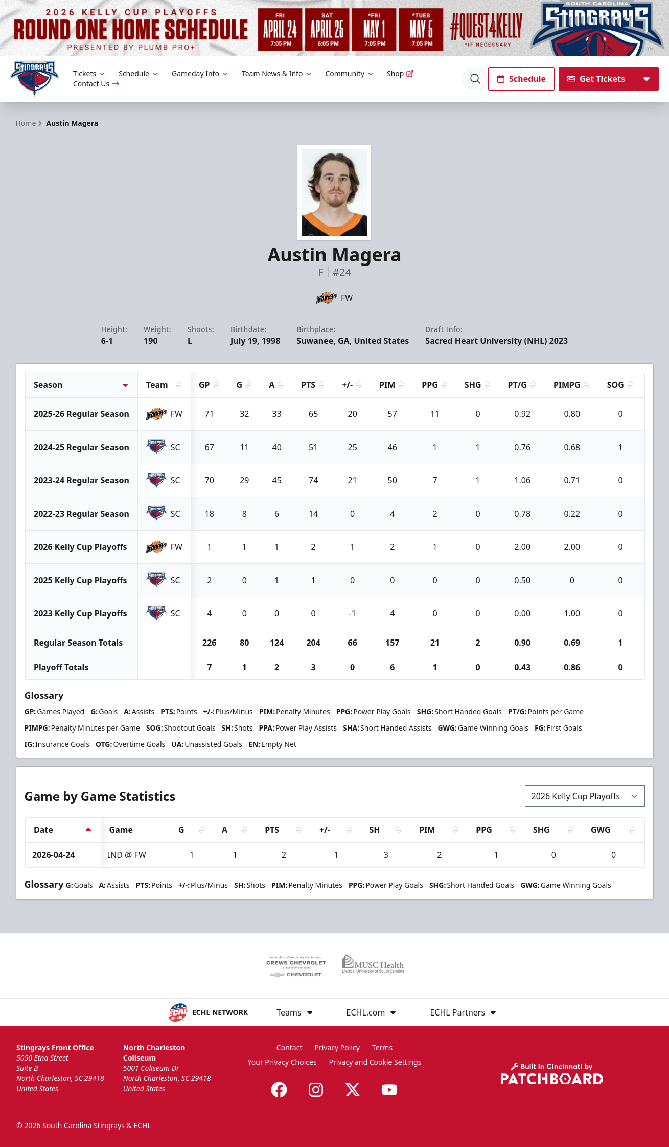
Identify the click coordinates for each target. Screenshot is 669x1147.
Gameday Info (200, 73)
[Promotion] (334, 28)
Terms (382, 1047)
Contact (289, 1047)
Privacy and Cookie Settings (375, 1062)
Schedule (139, 73)
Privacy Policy (337, 1047)
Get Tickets (596, 78)
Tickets (89, 73)
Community (350, 73)
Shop (400, 73)
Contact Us (96, 84)
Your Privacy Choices (282, 1062)
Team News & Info (277, 73)
